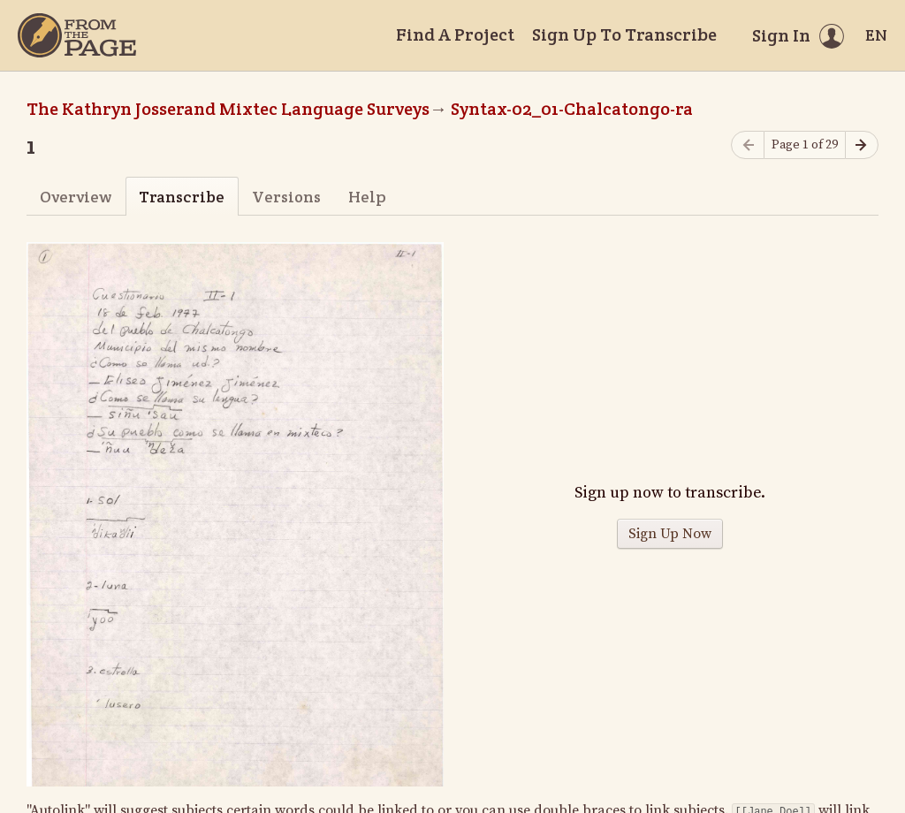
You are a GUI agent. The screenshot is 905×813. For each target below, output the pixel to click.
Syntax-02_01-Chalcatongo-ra (572, 108)
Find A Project (455, 34)
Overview (75, 196)
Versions (286, 196)
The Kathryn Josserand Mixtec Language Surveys (228, 108)
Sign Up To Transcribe (624, 34)
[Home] (77, 35)
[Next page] (861, 145)
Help (367, 196)
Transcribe (181, 196)
